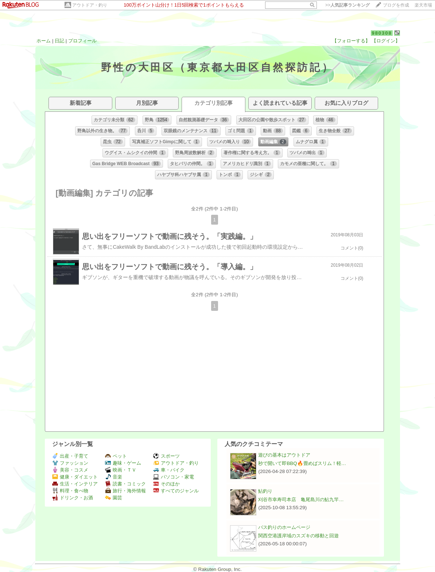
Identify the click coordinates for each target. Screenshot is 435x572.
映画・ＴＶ (120, 470)
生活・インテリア (75, 484)
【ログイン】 (386, 40)
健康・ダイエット (75, 477)
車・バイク (169, 470)
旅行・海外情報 (125, 490)
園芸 (113, 497)
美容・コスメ (70, 470)
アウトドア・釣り (89, 5)
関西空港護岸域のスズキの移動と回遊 (298, 535)
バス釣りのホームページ (284, 527)
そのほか (166, 484)
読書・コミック (125, 484)
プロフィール (82, 40)
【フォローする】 (351, 40)
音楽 (113, 477)
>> (347, 5)
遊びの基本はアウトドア (284, 455)
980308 (382, 33)
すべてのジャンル (176, 490)
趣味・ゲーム (123, 463)
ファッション (70, 463)
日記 (59, 40)
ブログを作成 (396, 5)
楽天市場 (423, 5)
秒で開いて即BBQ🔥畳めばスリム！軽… (302, 463)
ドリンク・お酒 (72, 497)
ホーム (43, 40)
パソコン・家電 (173, 477)
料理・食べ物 (70, 490)
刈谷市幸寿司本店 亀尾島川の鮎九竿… (300, 499)
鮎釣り (265, 491)
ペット (116, 456)
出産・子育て (70, 456)
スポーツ (166, 456)
